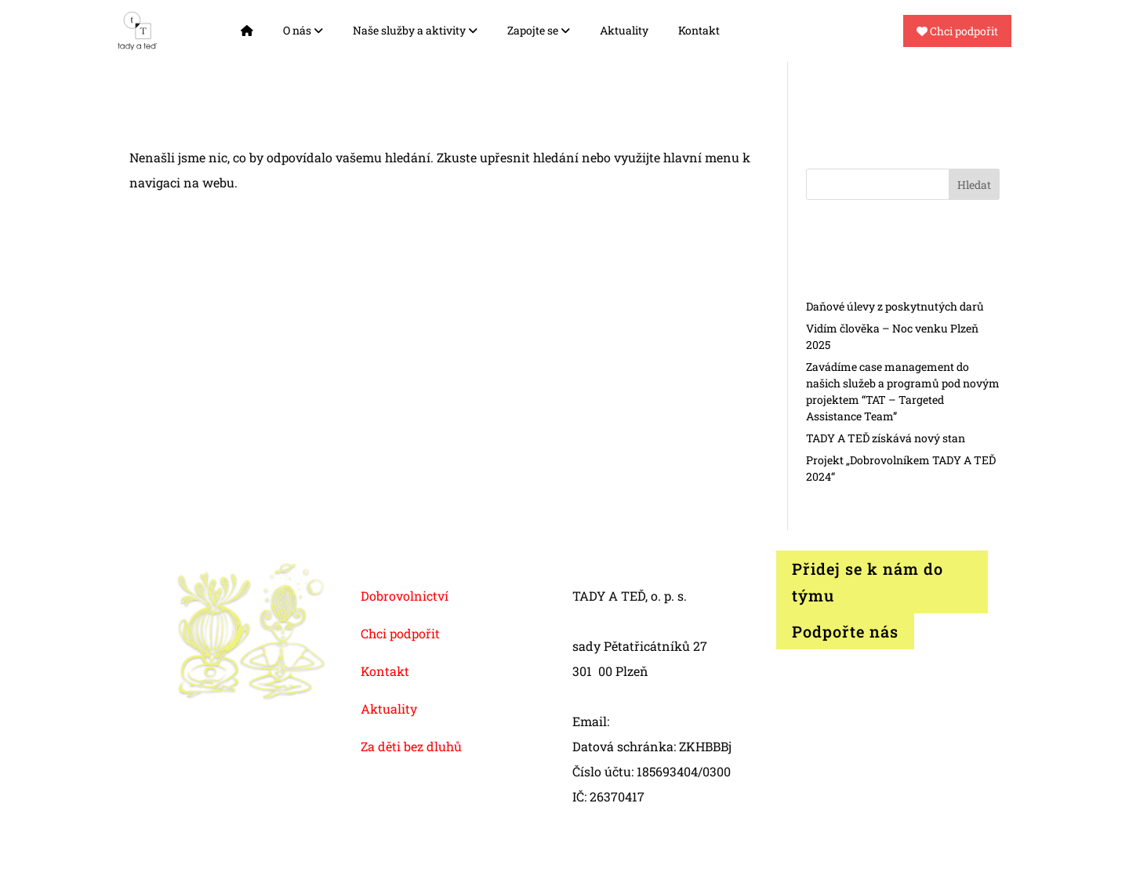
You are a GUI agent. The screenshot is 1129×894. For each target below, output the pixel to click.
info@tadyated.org (667, 721)
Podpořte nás (845, 631)
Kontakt (699, 30)
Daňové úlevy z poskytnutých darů (895, 306)
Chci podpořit (957, 31)
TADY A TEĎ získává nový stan (885, 438)
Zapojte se (538, 30)
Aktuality (624, 30)
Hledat (974, 184)
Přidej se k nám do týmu (867, 581)
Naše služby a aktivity (415, 30)
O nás (303, 30)
